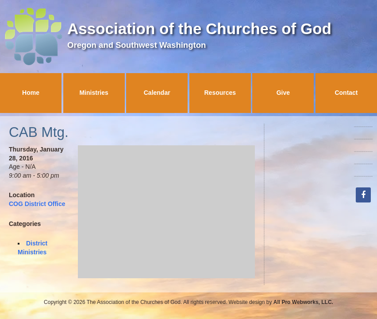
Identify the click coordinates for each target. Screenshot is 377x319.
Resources (220, 92)
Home (30, 92)
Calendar (157, 92)
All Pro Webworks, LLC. (303, 302)
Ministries (93, 92)
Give (283, 92)
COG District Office (37, 203)
